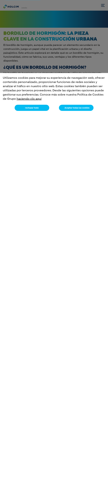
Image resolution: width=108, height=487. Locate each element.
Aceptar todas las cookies (77, 108)
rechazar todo (32, 108)
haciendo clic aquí (29, 99)
